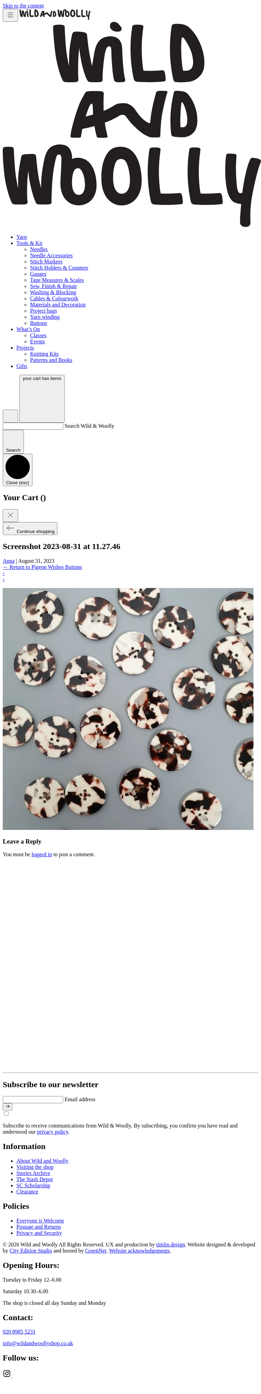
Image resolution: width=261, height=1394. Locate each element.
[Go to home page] (55, 18)
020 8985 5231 (19, 1332)
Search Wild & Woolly (89, 426)
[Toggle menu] (10, 15)
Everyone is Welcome (40, 1221)
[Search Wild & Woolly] (33, 426)
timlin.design (170, 1244)
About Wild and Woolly (42, 1161)
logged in (41, 854)
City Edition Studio (31, 1251)
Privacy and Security (39, 1233)
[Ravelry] (16, 1376)
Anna (9, 561)
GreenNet (95, 1251)
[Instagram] (7, 1376)
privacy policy (52, 1132)
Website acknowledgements (139, 1251)
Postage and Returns (38, 1227)
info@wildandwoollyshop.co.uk (38, 1343)
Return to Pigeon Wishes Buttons (42, 567)
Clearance (27, 1191)
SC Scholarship (33, 1185)
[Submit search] (13, 442)
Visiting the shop (34, 1167)
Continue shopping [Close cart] (30, 528)
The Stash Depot (34, 1179)
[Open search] (10, 416)
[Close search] (17, 470)
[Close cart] (10, 515)
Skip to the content (23, 6)
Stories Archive (33, 1173)
